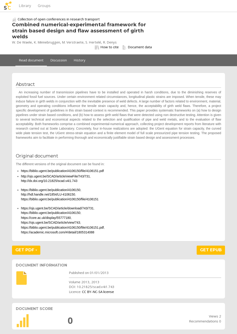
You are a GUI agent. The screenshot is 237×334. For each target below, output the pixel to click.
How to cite (107, 47)
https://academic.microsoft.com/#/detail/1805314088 (57, 232)
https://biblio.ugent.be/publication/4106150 (50, 190)
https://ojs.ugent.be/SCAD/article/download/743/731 (57, 208)
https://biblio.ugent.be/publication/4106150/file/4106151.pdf (62, 171)
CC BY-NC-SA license (98, 291)
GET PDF (26, 249)
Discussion (58, 60)
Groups (44, 5)
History (79, 60)
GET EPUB (211, 249)
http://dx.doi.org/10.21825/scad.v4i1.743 (49, 181)
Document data (137, 47)
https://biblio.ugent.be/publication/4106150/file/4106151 (60, 199)
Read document (31, 60)
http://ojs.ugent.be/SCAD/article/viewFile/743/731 (55, 176)
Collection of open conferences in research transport (59, 19)
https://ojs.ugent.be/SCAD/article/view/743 (50, 222)
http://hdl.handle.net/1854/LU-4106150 (48, 194)
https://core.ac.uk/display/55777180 (46, 218)
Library (25, 5)
